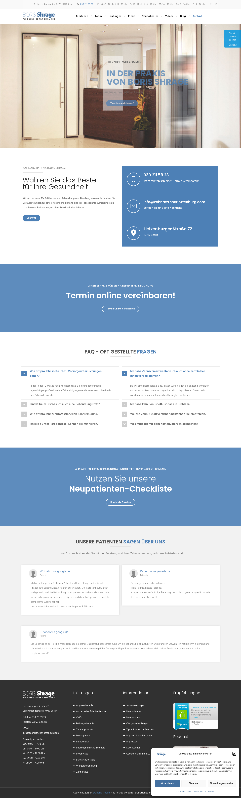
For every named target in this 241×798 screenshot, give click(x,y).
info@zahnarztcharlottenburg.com (174, 202)
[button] (234, 753)
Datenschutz (198, 791)
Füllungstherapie (85, 724)
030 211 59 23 (86, 4)
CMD (79, 718)
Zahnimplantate (84, 730)
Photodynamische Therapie (90, 748)
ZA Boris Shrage (101, 793)
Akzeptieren (167, 784)
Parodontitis (82, 742)
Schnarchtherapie (85, 760)
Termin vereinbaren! (117, 103)
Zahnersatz (82, 772)
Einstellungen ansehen (222, 784)
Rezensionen (133, 718)
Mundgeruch (83, 736)
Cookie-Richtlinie (184, 791)
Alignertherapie (84, 706)
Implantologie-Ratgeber (139, 736)
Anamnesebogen (135, 706)
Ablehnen (194, 784)
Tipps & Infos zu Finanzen (140, 730)
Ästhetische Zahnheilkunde (91, 712)
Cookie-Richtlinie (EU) (138, 754)
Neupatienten (133, 712)
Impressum (209, 791)
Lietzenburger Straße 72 (168, 229)
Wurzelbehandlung (86, 766)
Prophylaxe (82, 754)
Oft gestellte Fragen (137, 724)
